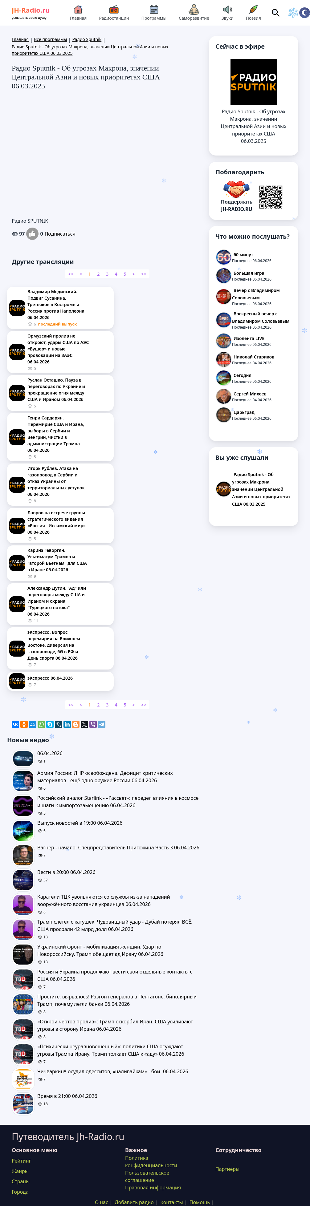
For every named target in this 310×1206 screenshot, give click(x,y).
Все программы (50, 39)
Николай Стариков (254, 357)
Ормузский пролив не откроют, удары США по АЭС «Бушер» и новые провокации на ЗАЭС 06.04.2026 (58, 349)
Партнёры (227, 1169)
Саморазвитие (194, 12)
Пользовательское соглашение (147, 1176)
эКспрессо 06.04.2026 (50, 678)
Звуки (228, 12)
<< (70, 274)
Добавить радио (134, 1202)
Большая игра (249, 273)
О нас (101, 1202)
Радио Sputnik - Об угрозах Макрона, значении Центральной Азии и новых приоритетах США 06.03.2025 (261, 489)
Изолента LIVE (249, 338)
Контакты (171, 1202)
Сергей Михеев (250, 394)
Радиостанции (114, 12)
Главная (78, 12)
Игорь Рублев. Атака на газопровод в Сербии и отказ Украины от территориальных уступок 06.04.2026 (56, 481)
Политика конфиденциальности (151, 1162)
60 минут (243, 254)
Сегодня (242, 375)
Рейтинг (21, 1160)
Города (20, 1191)
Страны (21, 1181)
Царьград (244, 412)
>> (143, 274)
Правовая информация (153, 1187)
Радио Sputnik (86, 39)
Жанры (20, 1171)
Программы (154, 12)
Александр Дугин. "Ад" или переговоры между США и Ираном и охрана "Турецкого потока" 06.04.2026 (56, 601)
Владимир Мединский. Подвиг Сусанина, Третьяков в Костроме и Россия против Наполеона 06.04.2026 (55, 304)
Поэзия (253, 12)
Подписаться (60, 233)
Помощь (200, 1202)
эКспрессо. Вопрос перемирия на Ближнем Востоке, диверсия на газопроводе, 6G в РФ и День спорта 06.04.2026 (53, 645)
